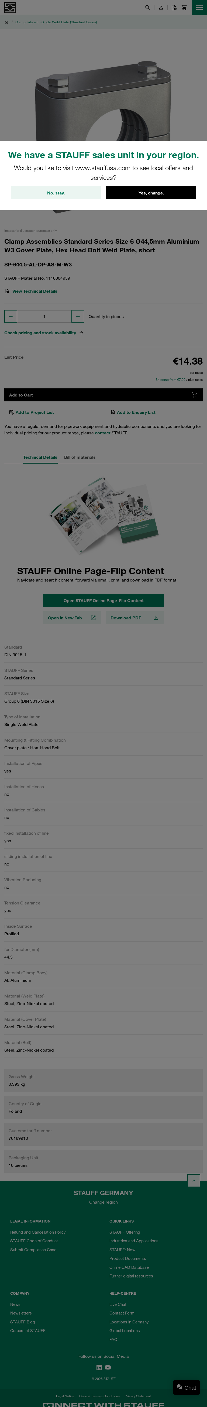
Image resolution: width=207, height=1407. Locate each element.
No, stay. (56, 193)
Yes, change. (151, 193)
